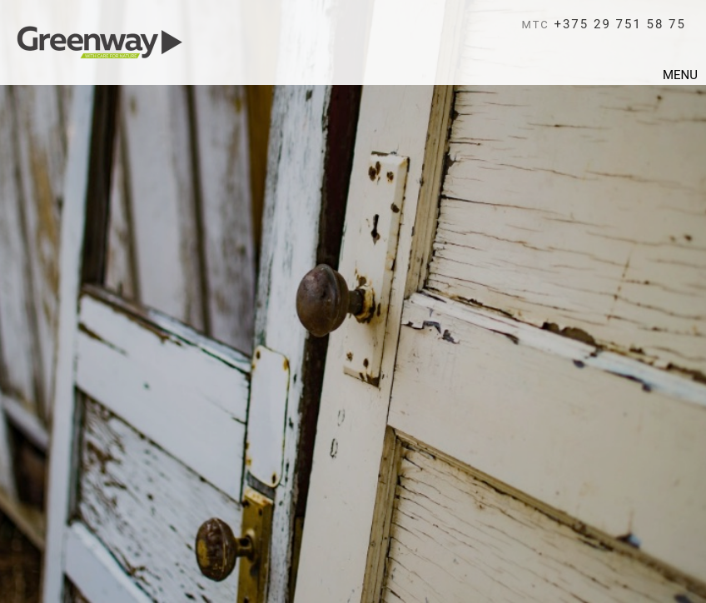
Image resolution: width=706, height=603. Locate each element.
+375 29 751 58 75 (603, 24)
